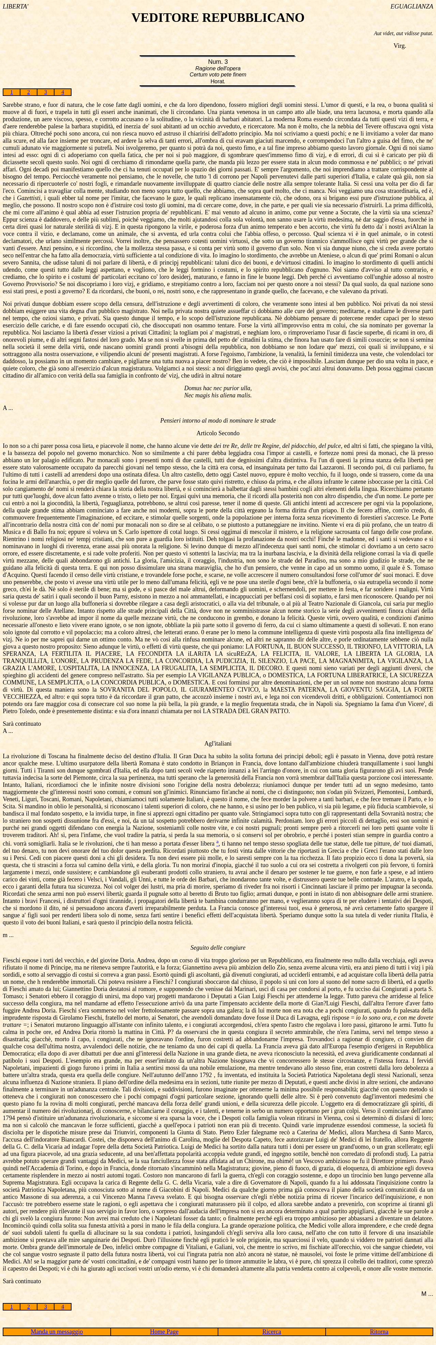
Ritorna (379, 1331)
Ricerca (271, 1331)
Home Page (164, 1331)
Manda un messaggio (57, 1331)
